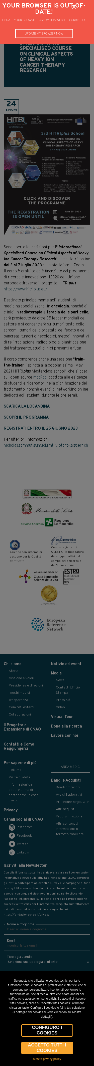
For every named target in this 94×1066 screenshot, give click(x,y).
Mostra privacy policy (47, 1059)
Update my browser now (44, 33)
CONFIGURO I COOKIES (47, 1030)
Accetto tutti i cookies (47, 1047)
